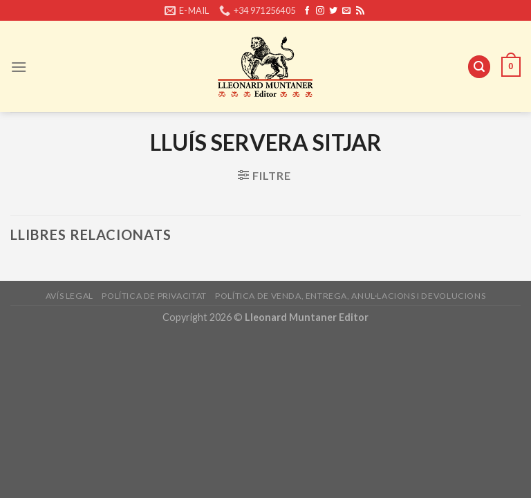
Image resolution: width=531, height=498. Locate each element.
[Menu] (18, 67)
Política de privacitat (154, 295)
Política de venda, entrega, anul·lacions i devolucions (350, 295)
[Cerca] (479, 66)
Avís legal (69, 295)
